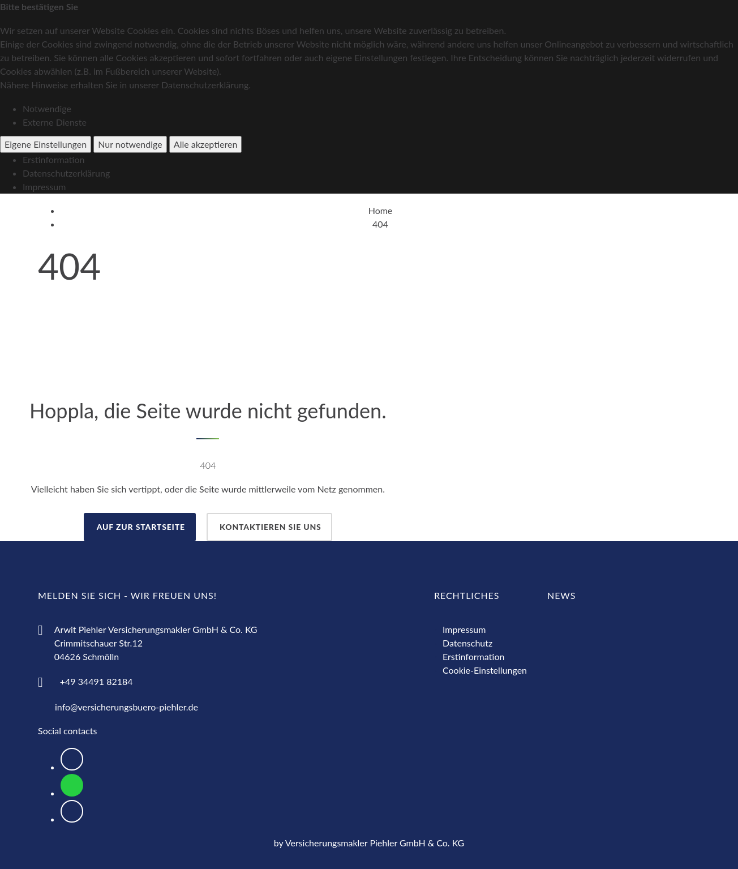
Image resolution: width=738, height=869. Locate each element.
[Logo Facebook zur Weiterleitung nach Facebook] (72, 759)
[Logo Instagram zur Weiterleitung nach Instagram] (72, 811)
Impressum (44, 186)
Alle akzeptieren (206, 144)
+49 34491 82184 (96, 681)
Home (380, 210)
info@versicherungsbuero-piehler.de (126, 706)
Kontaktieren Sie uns (269, 527)
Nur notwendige (130, 144)
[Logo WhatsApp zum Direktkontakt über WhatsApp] (72, 785)
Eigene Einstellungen (46, 144)
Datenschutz (467, 642)
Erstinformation (53, 159)
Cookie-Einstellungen (485, 670)
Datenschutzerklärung (66, 173)
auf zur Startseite (140, 527)
